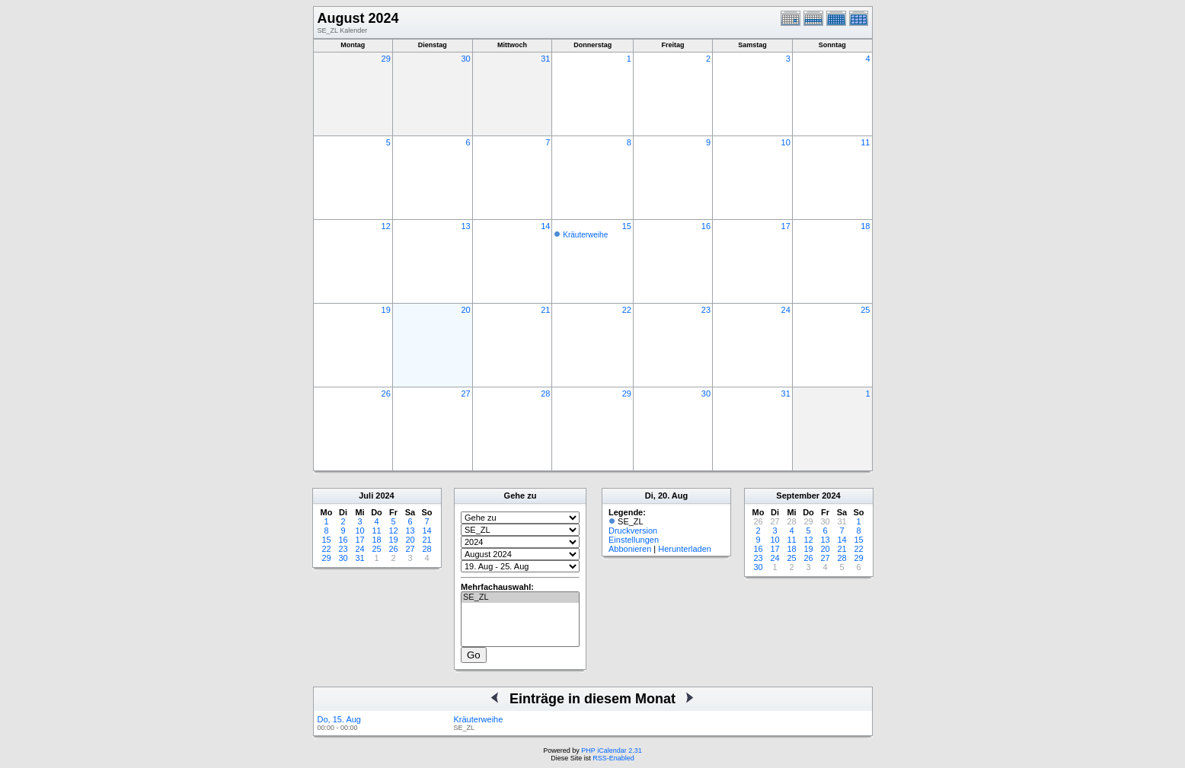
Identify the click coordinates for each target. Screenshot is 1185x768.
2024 (384, 495)
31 (545, 58)
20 (465, 309)
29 (386, 58)
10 (786, 142)
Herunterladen (684, 548)
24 (786, 309)
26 (386, 393)
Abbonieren (629, 548)
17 (786, 226)
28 (545, 393)
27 (465, 393)
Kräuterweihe (585, 235)
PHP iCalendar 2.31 (611, 750)
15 (626, 226)
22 (626, 309)
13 (465, 226)
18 (865, 226)
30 (465, 58)
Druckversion (632, 530)
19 (386, 309)
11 (865, 142)
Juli (366, 495)
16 (706, 226)
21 (545, 309)
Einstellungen (633, 539)
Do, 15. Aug (340, 719)
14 (545, 226)
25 (865, 309)
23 (706, 309)
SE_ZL (520, 597)
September (797, 495)
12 (386, 226)
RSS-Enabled (613, 758)
